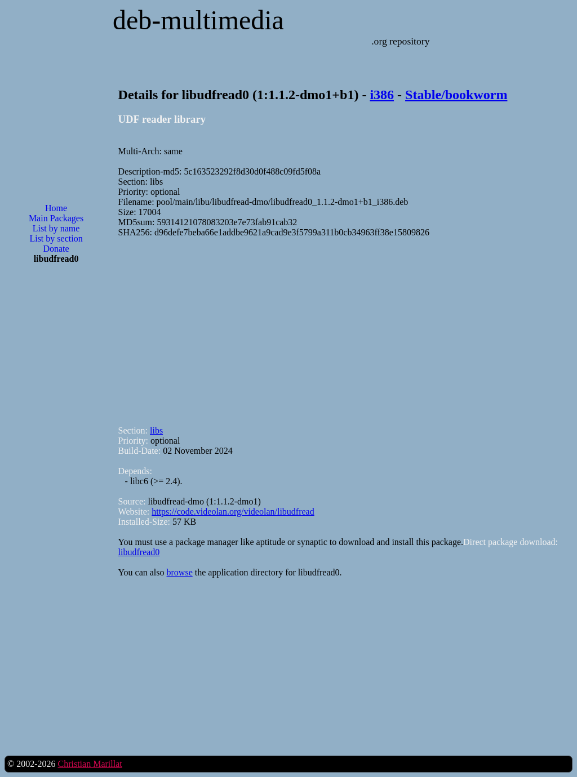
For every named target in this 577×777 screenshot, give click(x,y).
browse (180, 572)
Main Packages (56, 218)
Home (56, 208)
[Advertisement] (56, 453)
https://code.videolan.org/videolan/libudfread (233, 511)
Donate (56, 248)
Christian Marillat (89, 764)
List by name (56, 228)
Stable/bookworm (456, 94)
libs (156, 430)
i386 (382, 94)
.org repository (400, 41)
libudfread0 (139, 552)
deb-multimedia (198, 20)
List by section (55, 238)
